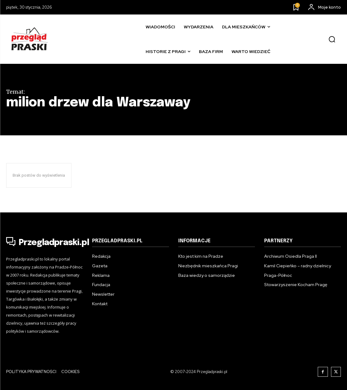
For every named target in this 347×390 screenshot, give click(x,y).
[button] (332, 39)
